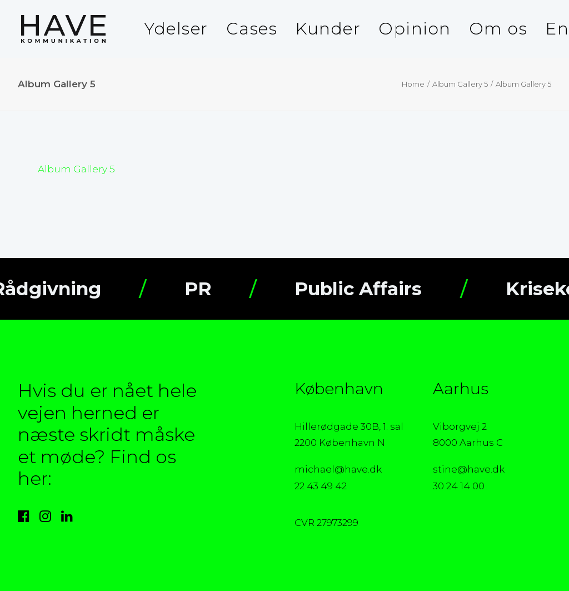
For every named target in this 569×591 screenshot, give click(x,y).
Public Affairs (377, 288)
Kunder (328, 28)
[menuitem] (176, 29)
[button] (23, 518)
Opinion (414, 28)
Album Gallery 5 (460, 84)
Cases (252, 28)
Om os (498, 28)
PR (217, 288)
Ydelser (176, 28)
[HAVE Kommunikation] (60, 29)
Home (413, 84)
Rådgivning (66, 288)
